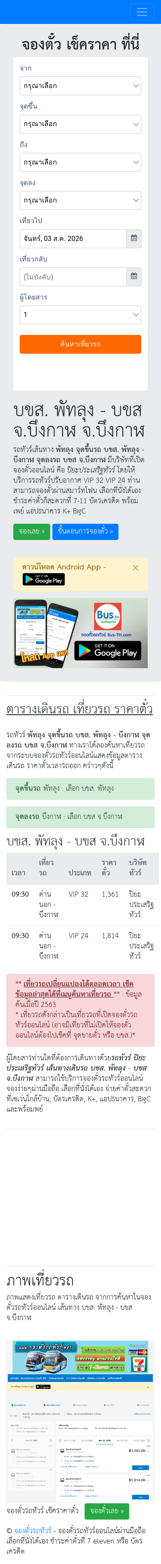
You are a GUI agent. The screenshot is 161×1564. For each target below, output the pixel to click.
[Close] (135, 568)
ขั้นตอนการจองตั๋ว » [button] (85, 531)
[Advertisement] (81, 1196)
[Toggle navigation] (142, 12)
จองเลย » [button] (32, 531)
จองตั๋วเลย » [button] (107, 1511)
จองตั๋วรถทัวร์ (33, 1531)
